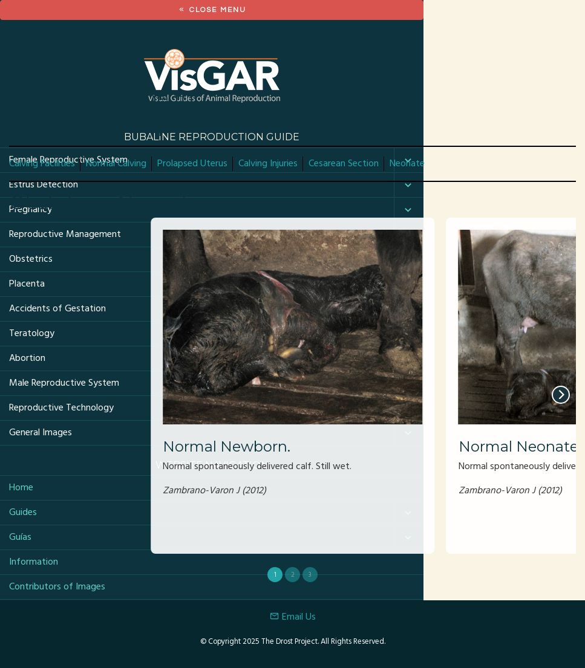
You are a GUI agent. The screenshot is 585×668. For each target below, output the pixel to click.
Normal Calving (116, 164)
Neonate (407, 164)
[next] (561, 395)
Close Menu (212, 10)
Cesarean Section (344, 164)
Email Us (293, 617)
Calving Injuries (268, 164)
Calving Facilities (42, 164)
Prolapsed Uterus (192, 164)
